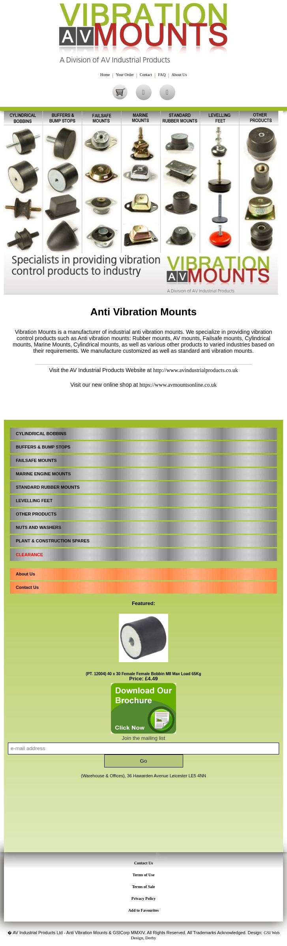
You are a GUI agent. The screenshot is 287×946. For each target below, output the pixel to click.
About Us (179, 75)
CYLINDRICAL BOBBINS (41, 433)
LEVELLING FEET (34, 500)
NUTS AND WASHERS (38, 527)
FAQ (161, 75)
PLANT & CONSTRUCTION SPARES (53, 540)
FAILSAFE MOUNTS (36, 460)
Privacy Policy (143, 898)
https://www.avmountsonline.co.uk (177, 385)
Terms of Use (144, 875)
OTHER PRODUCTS (36, 514)
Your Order (124, 75)
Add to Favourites (143, 910)
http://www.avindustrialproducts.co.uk (195, 370)
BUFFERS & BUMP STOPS (43, 447)
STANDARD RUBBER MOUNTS (48, 487)
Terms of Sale (143, 887)
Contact (146, 75)
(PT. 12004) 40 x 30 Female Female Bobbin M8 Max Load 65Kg (143, 674)
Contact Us (27, 587)
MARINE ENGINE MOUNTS (43, 473)
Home (105, 75)
